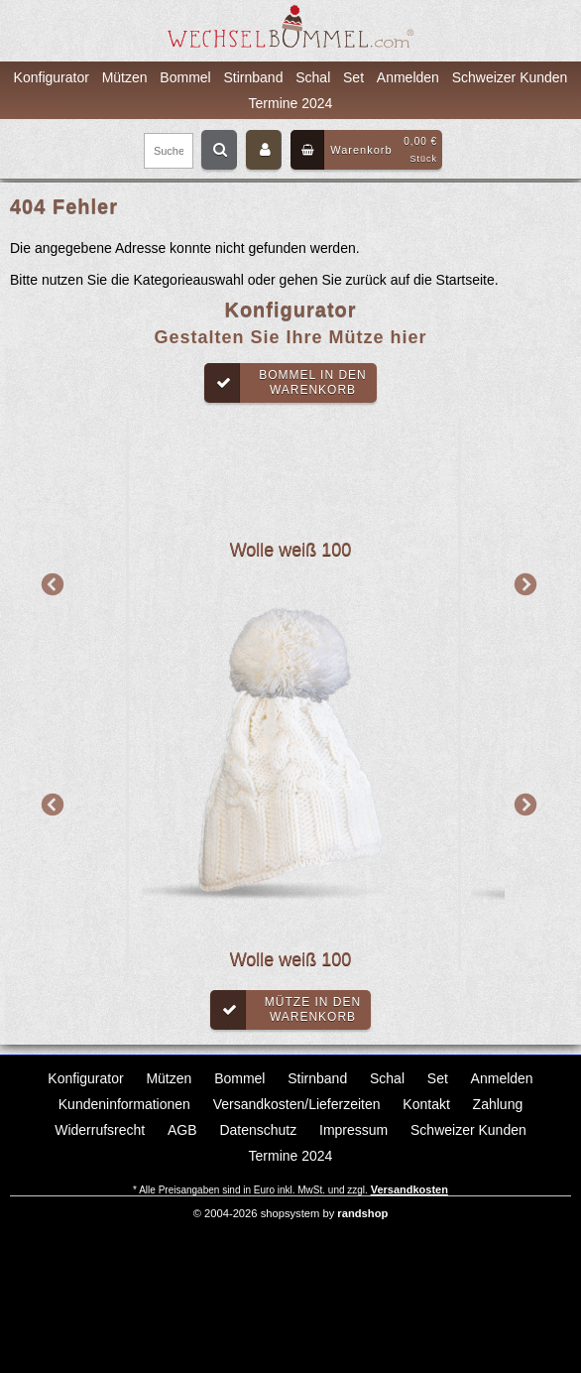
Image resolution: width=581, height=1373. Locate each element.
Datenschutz (257, 1130)
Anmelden (408, 77)
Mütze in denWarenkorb (285, 1010)
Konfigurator (51, 77)
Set (353, 77)
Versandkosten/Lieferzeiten (297, 1104)
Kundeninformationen (124, 1104)
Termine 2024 (291, 103)
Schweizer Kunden (510, 77)
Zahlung (498, 1104)
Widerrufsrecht (100, 1130)
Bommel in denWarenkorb (285, 383)
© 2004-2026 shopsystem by (291, 1213)
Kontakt (426, 1104)
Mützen (125, 77)
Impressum (353, 1130)
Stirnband (254, 77)
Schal (312, 77)
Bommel (185, 77)
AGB (182, 1130)
